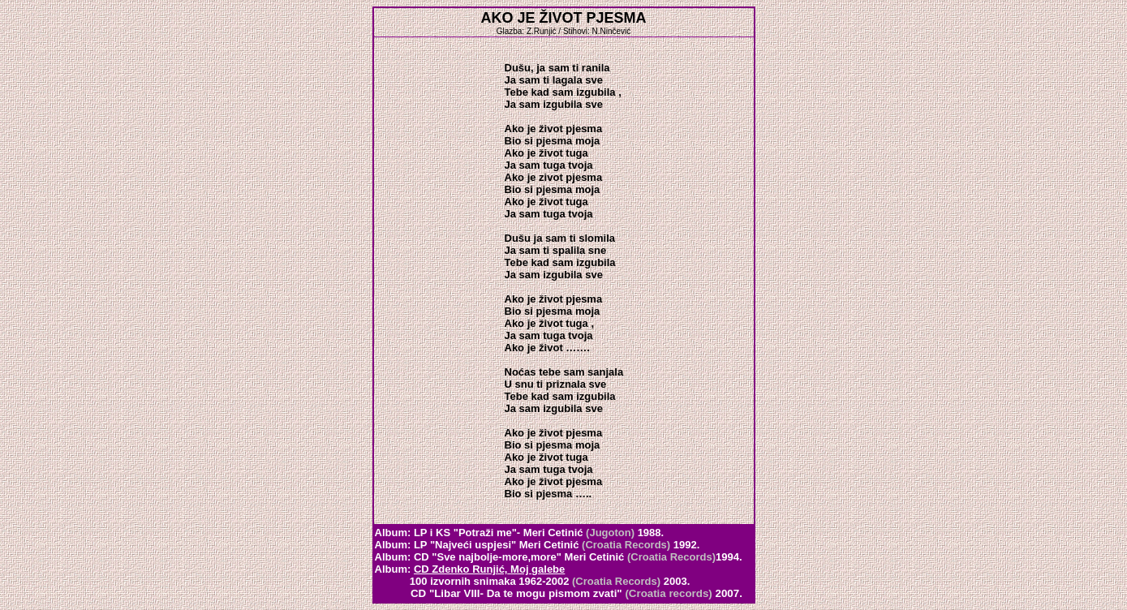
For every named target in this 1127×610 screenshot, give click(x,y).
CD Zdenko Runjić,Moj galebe (489, 569)
